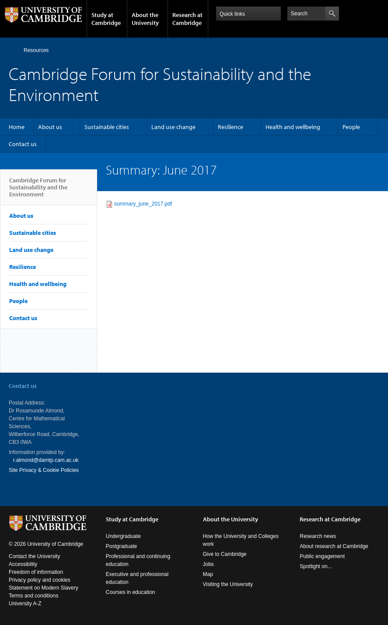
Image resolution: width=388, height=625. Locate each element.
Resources (36, 50)
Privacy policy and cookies (39, 580)
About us (50, 127)
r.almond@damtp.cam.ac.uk (46, 460)
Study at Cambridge (106, 19)
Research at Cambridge (187, 19)
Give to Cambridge (225, 554)
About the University (145, 19)
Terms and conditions (33, 596)
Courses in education (130, 592)
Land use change (173, 127)
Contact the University (34, 556)
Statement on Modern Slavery (43, 588)
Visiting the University (228, 584)
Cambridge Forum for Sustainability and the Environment (38, 190)
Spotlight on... (316, 566)
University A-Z (25, 604)
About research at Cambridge (334, 546)
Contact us (23, 144)
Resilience (230, 127)
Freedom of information (36, 572)
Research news (318, 536)
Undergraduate (123, 536)
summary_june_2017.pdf (143, 204)
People (351, 127)
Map (208, 574)
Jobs (208, 564)
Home (12, 50)
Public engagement (322, 556)
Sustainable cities (106, 127)
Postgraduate (121, 546)
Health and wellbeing (293, 127)
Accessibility (23, 564)
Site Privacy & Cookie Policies (44, 470)
